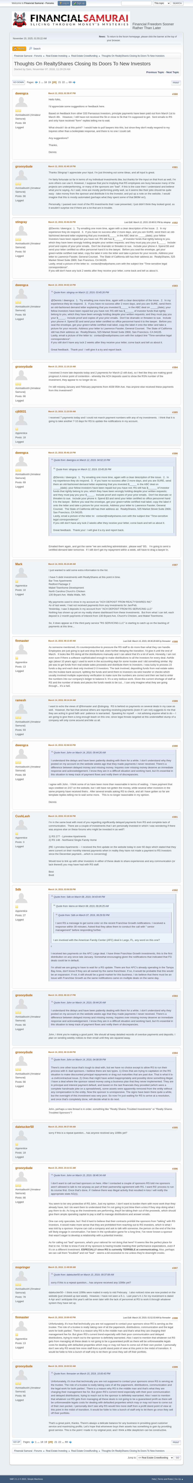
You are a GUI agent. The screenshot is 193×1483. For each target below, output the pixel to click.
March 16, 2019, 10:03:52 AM (62, 1366)
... (42, 82)
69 (70, 82)
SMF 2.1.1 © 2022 (18, 1479)
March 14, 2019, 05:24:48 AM (62, 564)
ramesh (20, 700)
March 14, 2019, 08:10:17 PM (62, 995)
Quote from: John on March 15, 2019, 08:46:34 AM (80, 1175)
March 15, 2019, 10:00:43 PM (62, 1317)
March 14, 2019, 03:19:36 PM (62, 816)
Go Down (18, 82)
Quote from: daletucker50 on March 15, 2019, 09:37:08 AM (84, 1274)
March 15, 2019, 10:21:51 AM (62, 1168)
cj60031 (20, 411)
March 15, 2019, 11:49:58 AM (62, 1267)
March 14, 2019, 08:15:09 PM (62, 1052)
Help (154, 1479)
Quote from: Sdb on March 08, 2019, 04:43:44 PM (79, 897)
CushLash (22, 816)
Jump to (132, 1457)
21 (59, 82)
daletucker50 (24, 1126)
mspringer (22, 1267)
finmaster (22, 640)
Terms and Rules (165, 1479)
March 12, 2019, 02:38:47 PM (62, 93)
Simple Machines (35, 1479)
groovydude (23, 166)
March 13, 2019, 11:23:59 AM (62, 411)
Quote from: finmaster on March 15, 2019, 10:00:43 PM (82, 1373)
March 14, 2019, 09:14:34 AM (62, 700)
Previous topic (155, 72)
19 (49, 82)
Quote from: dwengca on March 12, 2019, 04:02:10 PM (82, 460)
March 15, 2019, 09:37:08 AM (62, 1127)
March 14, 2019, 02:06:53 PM (62, 745)
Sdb (18, 889)
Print (176, 83)
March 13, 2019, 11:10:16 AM (62, 366)
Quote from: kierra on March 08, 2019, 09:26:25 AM (82, 906)
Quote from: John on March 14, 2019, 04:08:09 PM (80, 1059)
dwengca (21, 93)
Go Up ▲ (179, 1479)
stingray (21, 222)
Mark (18, 564)
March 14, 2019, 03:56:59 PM (62, 889)
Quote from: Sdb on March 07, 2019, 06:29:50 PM (83, 915)
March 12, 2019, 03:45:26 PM (62, 222)
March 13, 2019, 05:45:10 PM (62, 452)
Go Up (16, 1442)
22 (63, 82)
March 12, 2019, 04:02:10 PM (62, 285)
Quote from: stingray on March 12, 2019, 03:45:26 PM (81, 292)
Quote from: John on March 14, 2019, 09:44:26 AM (80, 752)
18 (45, 82)
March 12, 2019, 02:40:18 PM (62, 166)
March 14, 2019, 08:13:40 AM (62, 641)
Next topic (172, 72)
